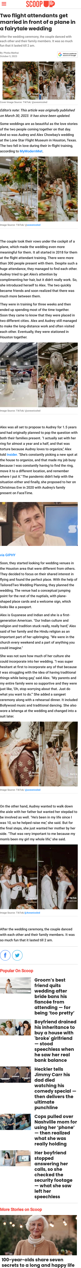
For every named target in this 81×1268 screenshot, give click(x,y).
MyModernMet (31, 151)
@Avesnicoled (32, 912)
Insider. (12, 454)
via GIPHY (7, 555)
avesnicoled (33, 225)
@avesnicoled (32, 789)
